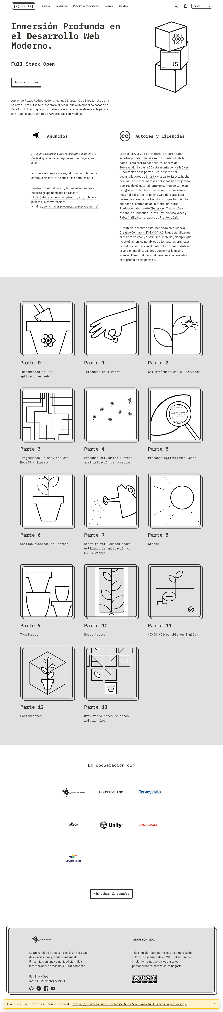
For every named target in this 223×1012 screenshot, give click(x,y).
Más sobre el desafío (111, 896)
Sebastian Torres (146, 216)
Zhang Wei (157, 211)
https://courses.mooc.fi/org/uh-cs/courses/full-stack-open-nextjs (129, 1004)
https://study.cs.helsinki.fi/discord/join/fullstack (63, 200)
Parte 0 (36, 161)
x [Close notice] (215, 1003)
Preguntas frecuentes (99, 7)
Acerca (48, 7)
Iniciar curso (26, 85)
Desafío (146, 7)
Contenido (67, 7)
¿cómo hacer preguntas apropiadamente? (70, 209)
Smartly (151, 179)
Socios (128, 7)
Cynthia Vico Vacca (171, 216)
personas (164, 184)
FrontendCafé (169, 220)
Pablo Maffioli (129, 220)
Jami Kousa (132, 184)
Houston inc (158, 202)
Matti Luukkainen (147, 161)
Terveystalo (127, 170)
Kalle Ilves (182, 170)
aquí (90, 180)
